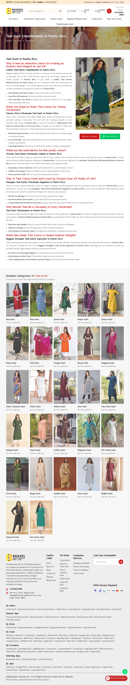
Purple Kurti (41, 635)
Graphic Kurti (107, 667)
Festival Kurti (11, 649)
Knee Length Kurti (92, 667)
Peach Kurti (97, 638)
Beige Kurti (48, 641)
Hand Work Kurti (89, 627)
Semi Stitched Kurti (29, 659)
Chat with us (110, 136)
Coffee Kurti (108, 638)
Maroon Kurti (40, 638)
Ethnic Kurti (10, 651)
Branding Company (41, 679)
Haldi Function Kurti (46, 651)
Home (71, 11)
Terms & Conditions (81, 570)
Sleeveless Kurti (36, 617)
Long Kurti (97, 19)
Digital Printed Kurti (77, 19)
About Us (85, 11)
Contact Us (100, 11)
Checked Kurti (11, 670)
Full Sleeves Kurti (52, 617)
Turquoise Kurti (12, 641)
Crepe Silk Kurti (64, 583)
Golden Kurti (60, 641)
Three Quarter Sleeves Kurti (17, 617)
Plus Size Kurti (114, 19)
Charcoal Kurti (94, 641)
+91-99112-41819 (119, 13)
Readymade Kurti (65, 24)
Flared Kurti (79, 667)
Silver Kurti (71, 641)
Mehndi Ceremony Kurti (26, 651)
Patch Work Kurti (74, 627)
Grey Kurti (51, 638)
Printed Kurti (11, 627)
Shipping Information (81, 563)
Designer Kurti (83, 651)
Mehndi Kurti (76, 638)
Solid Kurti (10, 667)
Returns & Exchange (81, 566)
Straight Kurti (21, 667)
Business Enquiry (116, 678)
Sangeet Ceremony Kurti (65, 651)
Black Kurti (63, 635)
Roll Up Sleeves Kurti (102, 617)
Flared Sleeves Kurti (85, 617)
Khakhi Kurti (82, 641)
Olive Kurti (38, 641)
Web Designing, (12, 679)
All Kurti (14, 19)
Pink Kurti (73, 635)
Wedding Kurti (39, 649)
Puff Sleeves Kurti (13, 620)
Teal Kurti (87, 638)
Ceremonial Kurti (64, 649)
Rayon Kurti (116, 609)
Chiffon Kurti (65, 578)
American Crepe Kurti (34, 19)
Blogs (48, 570)
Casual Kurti (51, 649)
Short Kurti (57, 667)
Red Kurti (10, 635)
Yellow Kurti (52, 635)
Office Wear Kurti (106, 649)
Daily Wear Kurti (91, 649)
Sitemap (49, 577)
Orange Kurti (84, 635)
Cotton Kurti (56, 19)
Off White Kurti (26, 641)
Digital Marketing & (26, 679)
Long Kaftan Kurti (38, 670)
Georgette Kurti (64, 589)
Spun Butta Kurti (103, 609)
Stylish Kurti (95, 651)
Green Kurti (30, 635)
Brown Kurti (96, 635)
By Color (18, 40)
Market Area (51, 580)
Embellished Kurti (41, 627)
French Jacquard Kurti (63, 573)
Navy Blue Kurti (63, 638)
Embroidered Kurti (25, 627)
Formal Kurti (78, 649)
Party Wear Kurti (25, 649)
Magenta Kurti (108, 635)
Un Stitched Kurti (46, 659)
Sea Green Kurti (108, 641)
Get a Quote (89, 136)
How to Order (78, 573)
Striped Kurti (24, 670)
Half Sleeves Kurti (68, 617)
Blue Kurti (19, 635)
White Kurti (28, 638)
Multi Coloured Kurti (14, 638)
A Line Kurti (46, 667)
